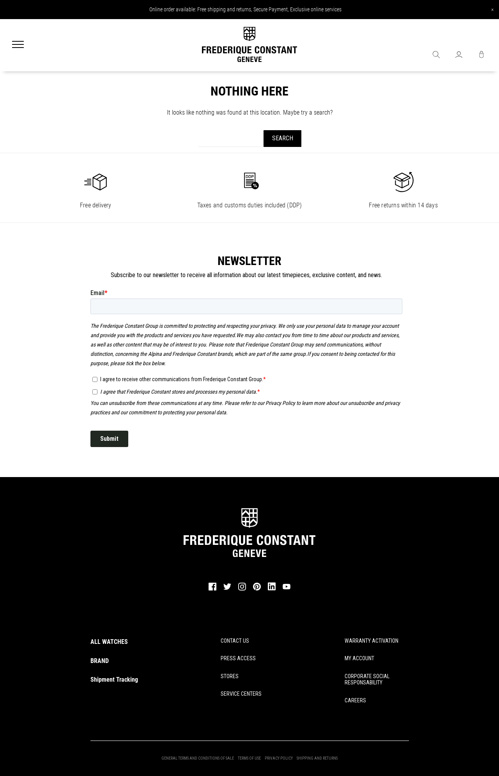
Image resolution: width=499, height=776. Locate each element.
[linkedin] (272, 590)
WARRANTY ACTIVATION (371, 641)
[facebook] (212, 589)
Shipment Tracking (114, 679)
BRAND (99, 661)
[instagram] (242, 589)
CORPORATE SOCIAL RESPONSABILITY (367, 679)
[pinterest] (257, 589)
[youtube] (287, 588)
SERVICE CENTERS (241, 694)
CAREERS (355, 700)
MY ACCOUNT (359, 658)
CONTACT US (235, 641)
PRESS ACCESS (238, 658)
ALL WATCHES (109, 641)
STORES (230, 676)
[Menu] (18, 45)
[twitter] (227, 589)
